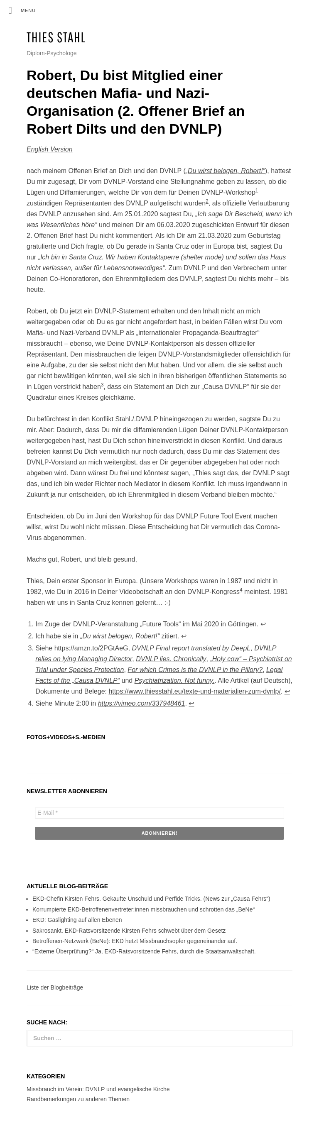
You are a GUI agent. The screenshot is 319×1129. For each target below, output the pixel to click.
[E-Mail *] (159, 813)
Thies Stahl (56, 37)
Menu (28, 10)
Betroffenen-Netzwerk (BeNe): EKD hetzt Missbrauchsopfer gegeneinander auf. (134, 941)
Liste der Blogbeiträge (55, 987)
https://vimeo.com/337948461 (141, 703)
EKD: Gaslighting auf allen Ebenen (77, 919)
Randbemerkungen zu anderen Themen (78, 1099)
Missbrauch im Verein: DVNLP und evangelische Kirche (98, 1089)
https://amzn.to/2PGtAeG (91, 648)
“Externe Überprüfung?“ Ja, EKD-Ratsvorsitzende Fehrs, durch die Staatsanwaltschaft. (144, 951)
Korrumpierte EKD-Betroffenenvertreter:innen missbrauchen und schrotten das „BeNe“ (143, 909)
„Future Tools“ (160, 624)
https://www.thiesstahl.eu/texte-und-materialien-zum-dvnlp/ (194, 691)
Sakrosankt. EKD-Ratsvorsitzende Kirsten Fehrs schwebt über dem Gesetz (129, 930)
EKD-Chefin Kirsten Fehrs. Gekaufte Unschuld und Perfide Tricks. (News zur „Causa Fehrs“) (151, 898)
